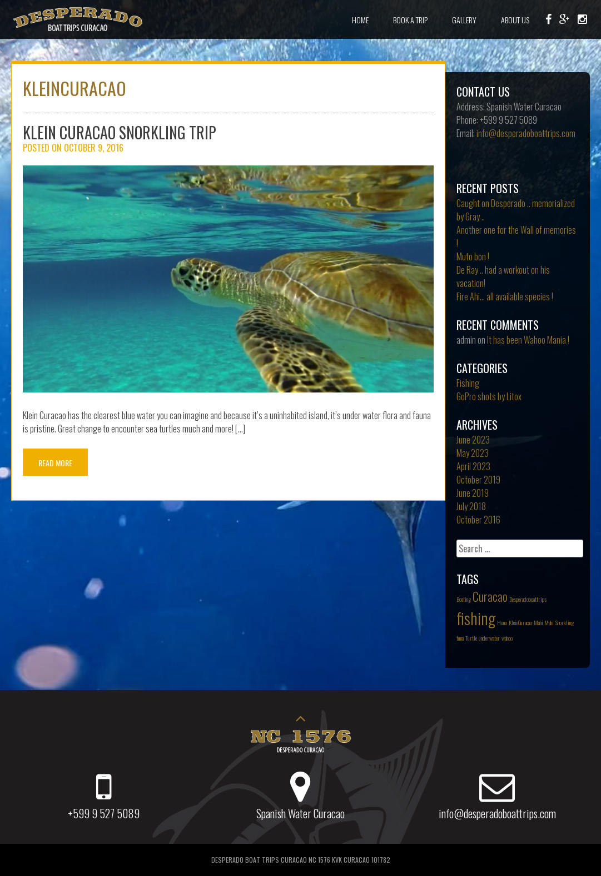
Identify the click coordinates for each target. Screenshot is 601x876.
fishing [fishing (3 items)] (475, 618)
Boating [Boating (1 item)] (463, 599)
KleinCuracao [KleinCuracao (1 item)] (520, 622)
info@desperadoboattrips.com (525, 133)
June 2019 (472, 493)
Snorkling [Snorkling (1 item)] (564, 622)
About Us (515, 20)
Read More (55, 463)
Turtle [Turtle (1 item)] (471, 637)
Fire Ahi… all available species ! (504, 296)
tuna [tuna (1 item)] (460, 637)
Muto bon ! (472, 256)
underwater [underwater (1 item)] (489, 637)
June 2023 (473, 439)
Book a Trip (410, 20)
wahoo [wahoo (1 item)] (507, 637)
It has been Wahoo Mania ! (528, 339)
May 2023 (472, 453)
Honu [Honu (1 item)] (502, 622)
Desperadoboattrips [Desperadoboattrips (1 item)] (528, 599)
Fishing (467, 383)
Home (360, 20)
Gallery (464, 20)
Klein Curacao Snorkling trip (119, 132)
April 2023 (473, 466)
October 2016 (478, 519)
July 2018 (471, 506)
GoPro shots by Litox (488, 396)
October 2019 (478, 479)
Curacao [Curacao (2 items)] (490, 596)
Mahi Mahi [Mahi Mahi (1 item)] (544, 622)
